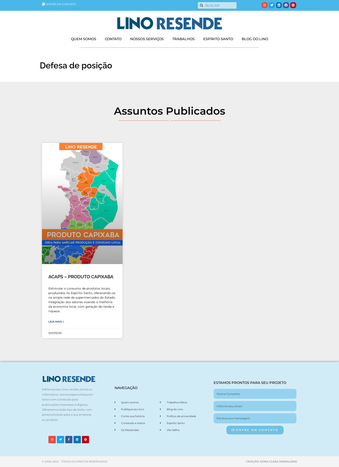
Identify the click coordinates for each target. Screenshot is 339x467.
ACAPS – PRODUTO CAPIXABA (81, 276)
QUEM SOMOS (83, 39)
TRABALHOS (183, 39)
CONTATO (113, 39)
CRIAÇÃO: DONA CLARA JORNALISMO (271, 461)
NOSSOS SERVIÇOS (147, 39)
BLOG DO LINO (255, 39)
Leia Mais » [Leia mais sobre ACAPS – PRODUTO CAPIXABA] (56, 321)
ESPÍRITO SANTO (218, 39)
